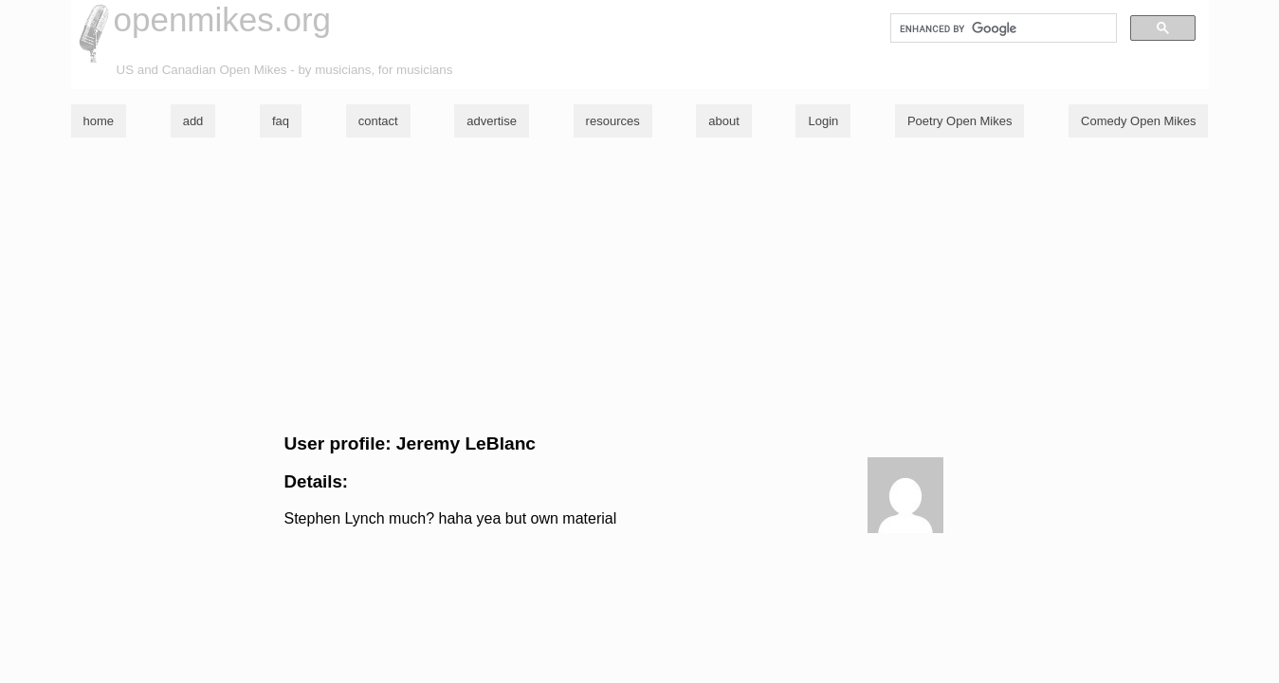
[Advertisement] (640, 285)
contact (378, 121)
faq (280, 121)
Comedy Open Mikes (1138, 121)
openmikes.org (223, 19)
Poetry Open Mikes (960, 121)
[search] (1002, 28)
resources (613, 121)
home (99, 121)
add (193, 121)
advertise (491, 121)
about (724, 121)
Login (823, 121)
